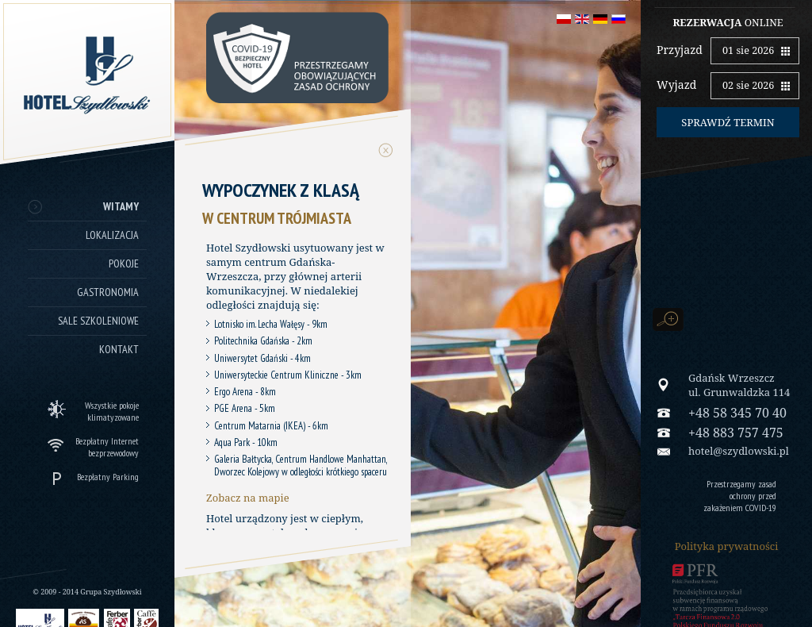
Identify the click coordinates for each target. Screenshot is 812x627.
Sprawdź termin (727, 122)
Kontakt (119, 349)
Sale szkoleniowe (98, 321)
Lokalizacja (112, 235)
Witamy (121, 206)
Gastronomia (108, 292)
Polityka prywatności (727, 546)
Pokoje (124, 263)
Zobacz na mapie (247, 497)
